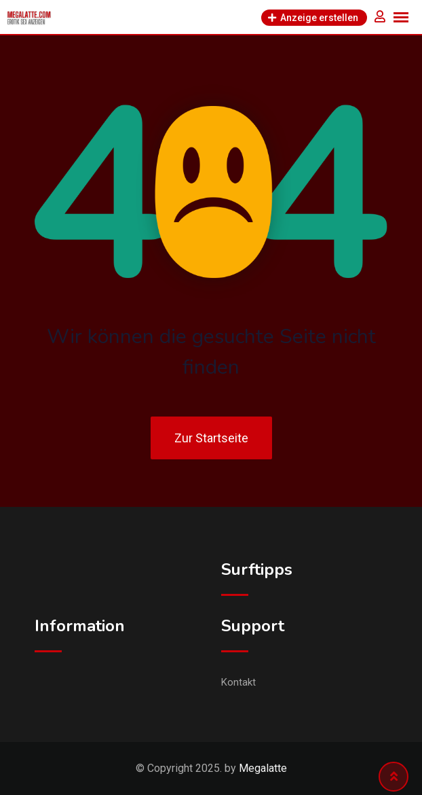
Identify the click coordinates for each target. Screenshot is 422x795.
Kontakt (238, 682)
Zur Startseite (211, 438)
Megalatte (263, 768)
